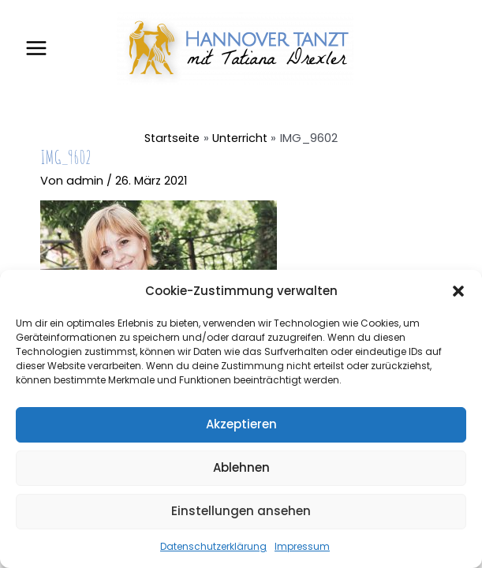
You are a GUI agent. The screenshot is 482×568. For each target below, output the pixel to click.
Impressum (302, 546)
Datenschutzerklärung (213, 546)
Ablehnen (241, 467)
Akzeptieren (241, 424)
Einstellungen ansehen (241, 511)
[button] (458, 291)
